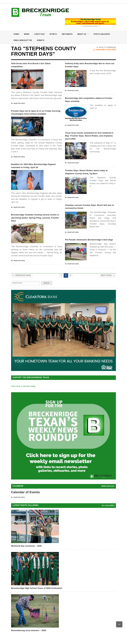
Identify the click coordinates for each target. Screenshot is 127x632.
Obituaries (72, 34)
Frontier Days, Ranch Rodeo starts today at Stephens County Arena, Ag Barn (89, 182)
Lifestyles (42, 34)
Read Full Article (18, 104)
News (28, 34)
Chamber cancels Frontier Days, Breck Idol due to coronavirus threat (89, 222)
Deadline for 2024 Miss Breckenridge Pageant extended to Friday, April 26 (35, 174)
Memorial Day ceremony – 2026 (26, 569)
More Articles (107, 509)
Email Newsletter (47, 40)
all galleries (108, 528)
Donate (67, 40)
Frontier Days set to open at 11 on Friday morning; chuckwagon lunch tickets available (35, 116)
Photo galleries (23, 40)
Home (17, 34)
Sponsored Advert (90, 26)
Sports (57, 34)
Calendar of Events (25, 515)
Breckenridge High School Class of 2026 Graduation (36, 611)
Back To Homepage (106, 47)
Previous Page (22, 298)
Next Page (107, 298)
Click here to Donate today (23, 409)
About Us (89, 34)
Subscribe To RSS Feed (104, 50)
